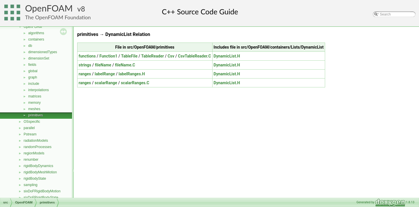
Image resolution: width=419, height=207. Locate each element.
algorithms (36, 33)
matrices (34, 96)
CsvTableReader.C (194, 56)
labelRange (105, 74)
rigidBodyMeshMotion (40, 172)
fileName (103, 65)
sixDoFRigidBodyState (41, 197)
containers (36, 39)
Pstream (30, 134)
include (33, 84)
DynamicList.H (227, 56)
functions (87, 56)
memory (34, 103)
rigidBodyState (35, 179)
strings (85, 65)
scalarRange (106, 82)
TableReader (152, 56)
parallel (29, 128)
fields (32, 65)
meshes (34, 109)
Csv (171, 56)
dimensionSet (38, 58)
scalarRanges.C (135, 82)
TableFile (129, 56)
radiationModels (36, 141)
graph (32, 77)
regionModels (34, 153)
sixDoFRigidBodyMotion (42, 191)
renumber (31, 160)
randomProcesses (38, 147)
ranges (85, 74)
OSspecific (32, 122)
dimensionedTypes (42, 52)
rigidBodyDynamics (38, 166)
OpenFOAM (49, 8)
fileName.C (125, 65)
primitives (35, 115)
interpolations (38, 90)
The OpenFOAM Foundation (58, 17)
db (30, 46)
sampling (30, 185)
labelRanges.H (132, 74)
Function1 (108, 56)
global (32, 71)
